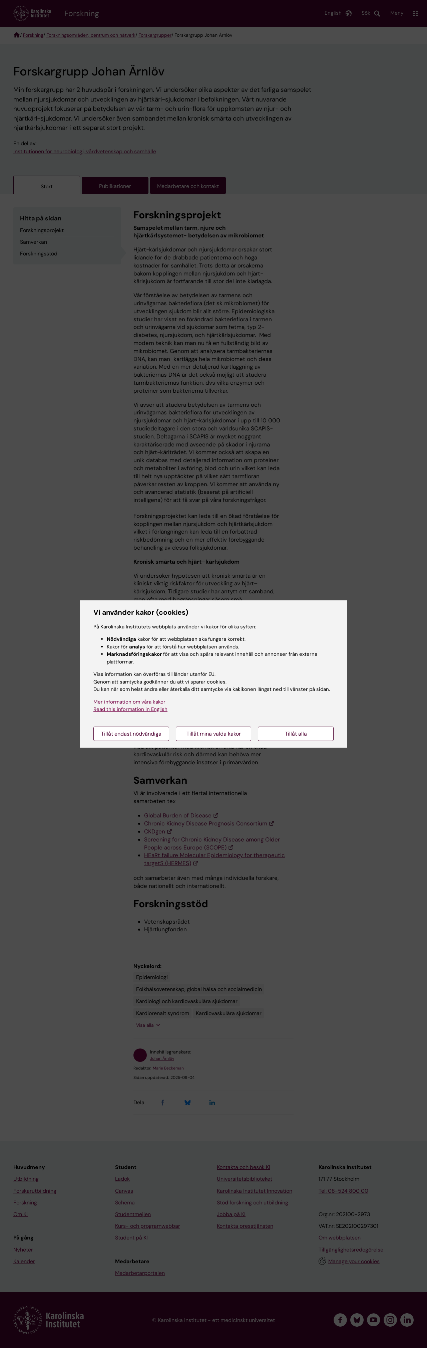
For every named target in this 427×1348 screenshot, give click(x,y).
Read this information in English (130, 709)
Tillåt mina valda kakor (213, 733)
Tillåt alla (296, 733)
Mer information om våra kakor (129, 702)
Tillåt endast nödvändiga (131, 733)
